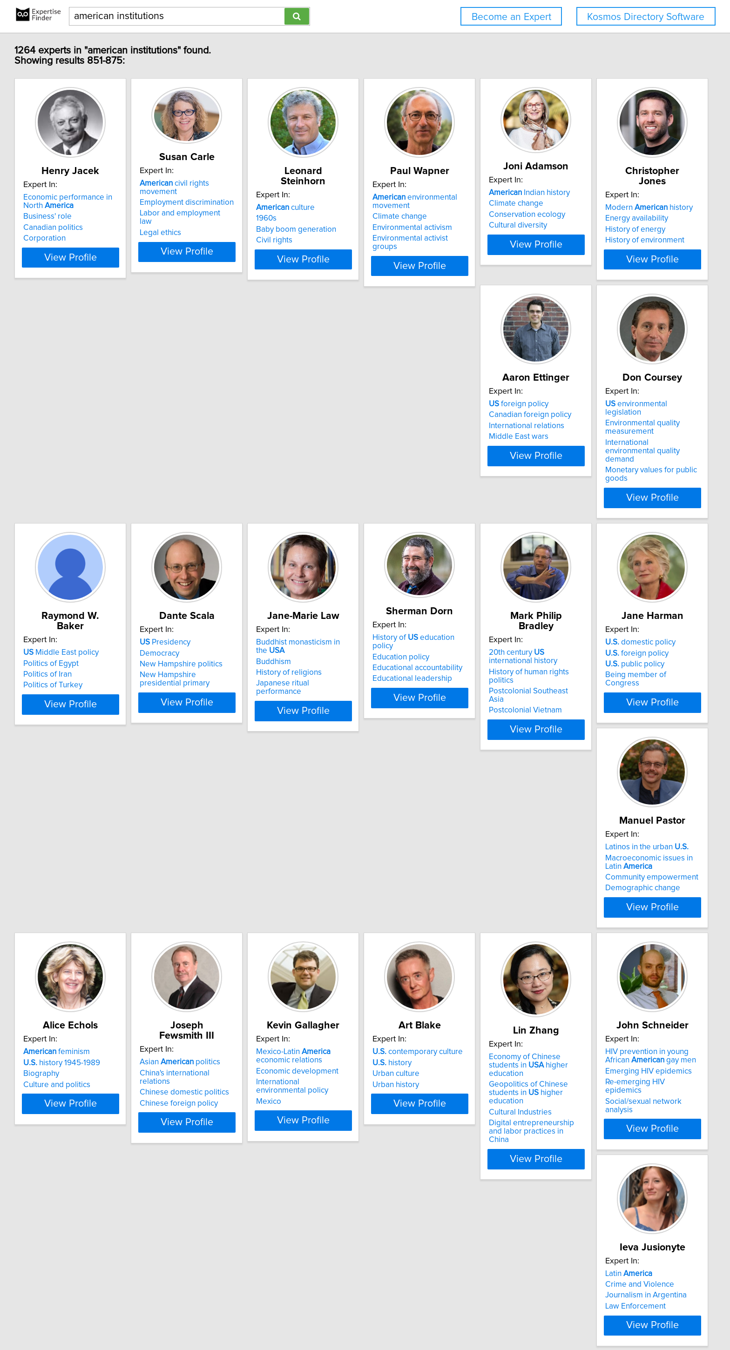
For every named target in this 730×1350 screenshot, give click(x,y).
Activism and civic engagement (357, 1148)
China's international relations (215, 913)
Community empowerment (629, 697)
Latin (187, 1137)
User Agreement (366, 1316)
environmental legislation (354, 432)
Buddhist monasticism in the (82, 667)
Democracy (603, 443)
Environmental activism (483, 227)
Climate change (471, 216)
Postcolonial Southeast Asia (352, 697)
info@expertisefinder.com (247, 1316)
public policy (473, 689)
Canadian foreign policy (205, 443)
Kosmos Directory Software (645, 17)
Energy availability (56, 443)
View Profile (83, 282)
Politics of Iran (468, 454)
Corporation (46, 238)
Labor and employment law (211, 205)
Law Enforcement (194, 1170)
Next (435, 1270)
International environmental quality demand (351, 466)
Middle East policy (481, 432)
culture (333, 197)
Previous (304, 1270)
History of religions (57, 689)
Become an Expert (511, 17)
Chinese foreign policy (203, 935)
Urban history (467, 935)
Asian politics (204, 902)
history (463, 913)
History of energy (55, 454)
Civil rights (322, 230)
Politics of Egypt (471, 443)
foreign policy (194, 432)
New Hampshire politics (624, 454)
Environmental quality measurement (341, 447)
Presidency (608, 432)
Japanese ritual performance (75, 700)
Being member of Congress (492, 700)
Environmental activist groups (495, 238)
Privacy (325, 1316)
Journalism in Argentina (205, 1159)
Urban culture (467, 924)
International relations (202, 454)
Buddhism (42, 678)
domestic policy (479, 667)
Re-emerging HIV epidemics (73, 1167)
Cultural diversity (612, 225)
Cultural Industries (614, 945)
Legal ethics (185, 216)
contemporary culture (489, 902)
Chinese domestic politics (209, 924)
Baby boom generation (344, 219)
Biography (43, 924)
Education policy (192, 673)
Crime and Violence (198, 1148)
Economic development (345, 921)
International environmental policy (362, 932)
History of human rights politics (357, 686)
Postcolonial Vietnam (340, 708)
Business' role (49, 216)
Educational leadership (204, 695)
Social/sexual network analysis (77, 1178)
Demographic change (620, 708)
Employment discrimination (211, 194)
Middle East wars (194, 465)
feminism (58, 902)
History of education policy (216, 662)
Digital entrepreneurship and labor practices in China (633, 961)
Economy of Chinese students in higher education (639, 911)
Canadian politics (54, 227)
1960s (314, 208)
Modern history (68, 432)
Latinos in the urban (625, 667)
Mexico (316, 943)
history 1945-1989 (63, 913)
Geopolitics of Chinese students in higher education (638, 930)
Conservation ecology (621, 214)
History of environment (64, 465)
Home (300, 1316)
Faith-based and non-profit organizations (350, 1182)
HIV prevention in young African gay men (79, 1141)
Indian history (623, 192)
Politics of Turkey (473, 465)
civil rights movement (218, 183)
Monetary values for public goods (362, 481)
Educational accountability (209, 684)
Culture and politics (58, 935)
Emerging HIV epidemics (68, 1156)
